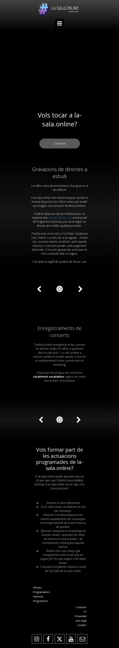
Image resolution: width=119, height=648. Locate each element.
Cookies (81, 625)
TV (84, 611)
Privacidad (80, 616)
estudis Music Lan (60, 218)
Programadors (41, 592)
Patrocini (38, 596)
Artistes (37, 587)
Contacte (81, 607)
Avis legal (81, 620)
